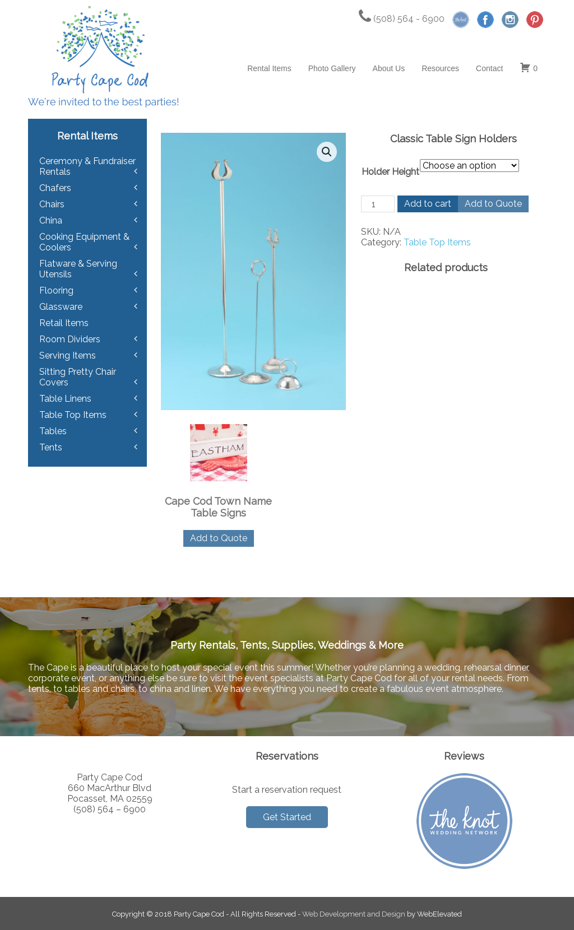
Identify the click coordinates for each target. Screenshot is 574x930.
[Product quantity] (378, 204)
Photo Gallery (332, 68)
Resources (440, 68)
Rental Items (269, 68)
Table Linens (65, 398)
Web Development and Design (353, 914)
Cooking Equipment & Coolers (84, 242)
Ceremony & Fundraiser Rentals (87, 166)
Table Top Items (437, 242)
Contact (489, 68)
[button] (327, 152)
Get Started (287, 817)
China (50, 220)
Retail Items (64, 323)
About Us (389, 68)
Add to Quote (493, 203)
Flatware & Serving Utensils (78, 269)
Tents (50, 447)
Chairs (51, 204)
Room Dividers (69, 339)
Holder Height (390, 171)
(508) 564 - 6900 (402, 18)
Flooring (56, 290)
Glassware (60, 306)
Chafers (55, 188)
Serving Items (67, 355)
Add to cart (427, 203)
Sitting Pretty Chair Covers (77, 377)
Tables (53, 431)
